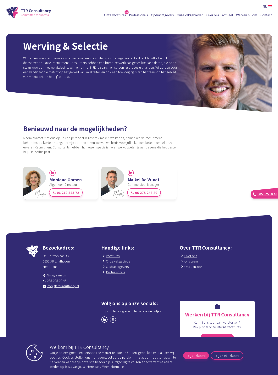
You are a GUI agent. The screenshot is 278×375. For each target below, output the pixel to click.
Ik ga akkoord (196, 355)
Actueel (227, 15)
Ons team (191, 261)
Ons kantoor (193, 266)
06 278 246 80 (144, 192)
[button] (266, 6)
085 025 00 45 (57, 280)
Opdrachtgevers (162, 15)
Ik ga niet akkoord (227, 355)
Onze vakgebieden (190, 15)
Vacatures (113, 255)
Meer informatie (113, 366)
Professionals (138, 15)
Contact (266, 15)
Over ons (212, 15)
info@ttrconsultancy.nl (63, 286)
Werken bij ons (246, 15)
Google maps (56, 275)
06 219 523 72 (66, 192)
